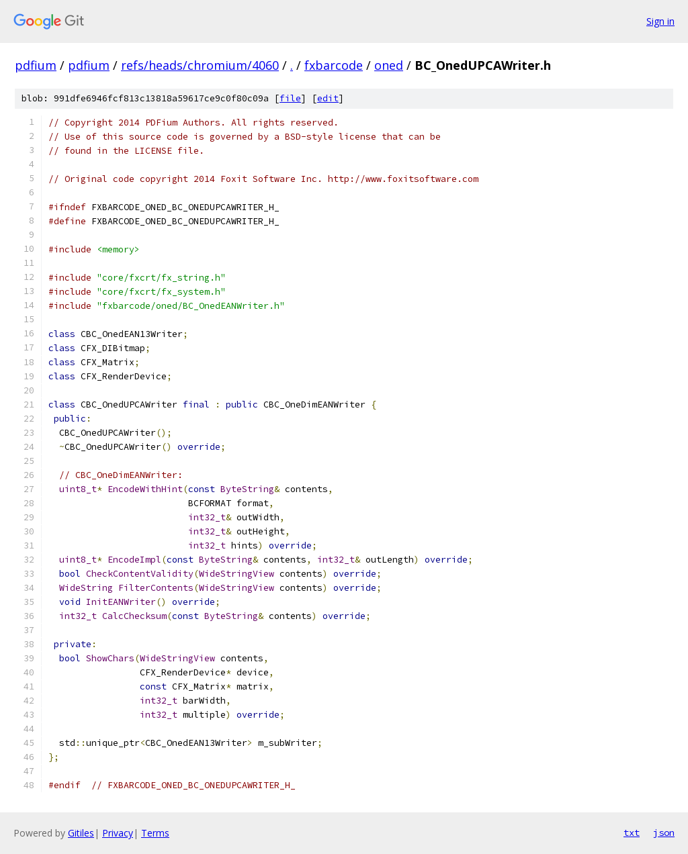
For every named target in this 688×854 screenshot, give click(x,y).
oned (388, 65)
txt (632, 832)
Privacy (117, 832)
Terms (155, 832)
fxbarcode (333, 65)
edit (328, 98)
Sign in (660, 21)
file (290, 98)
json (664, 832)
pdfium (35, 65)
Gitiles (81, 832)
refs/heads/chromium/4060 (200, 65)
